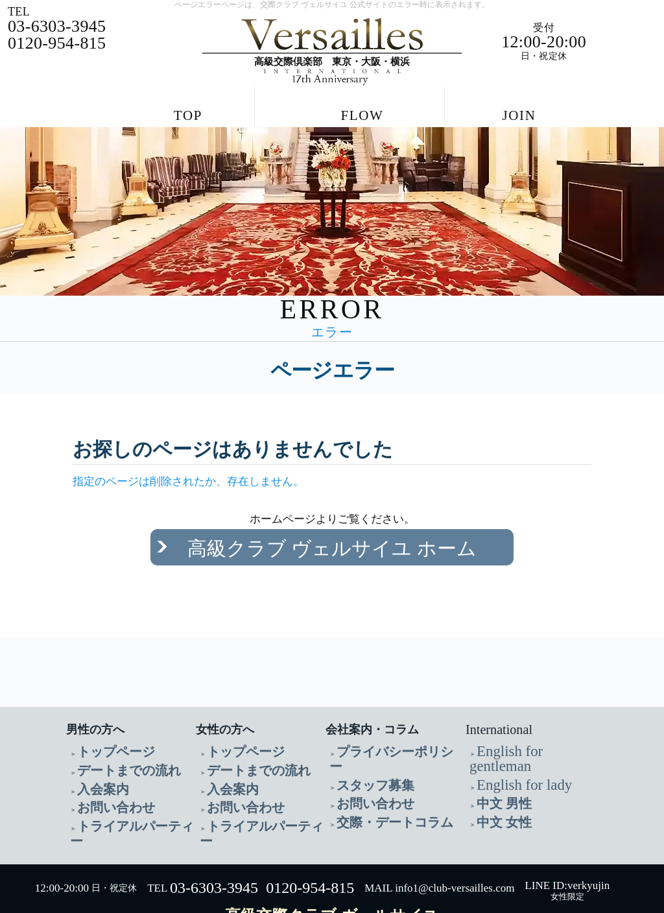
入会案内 (95, 754)
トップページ (104, 723)
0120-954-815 (310, 831)
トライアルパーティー (122, 785)
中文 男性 (496, 754)
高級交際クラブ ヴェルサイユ (332, 858)
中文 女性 (496, 770)
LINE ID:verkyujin (567, 828)
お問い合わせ (104, 770)
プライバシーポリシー (382, 723)
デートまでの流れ (113, 739)
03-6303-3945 (214, 831)
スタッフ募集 (364, 739)
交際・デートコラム (377, 770)
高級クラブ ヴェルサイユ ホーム (332, 535)
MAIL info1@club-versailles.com (439, 831)
